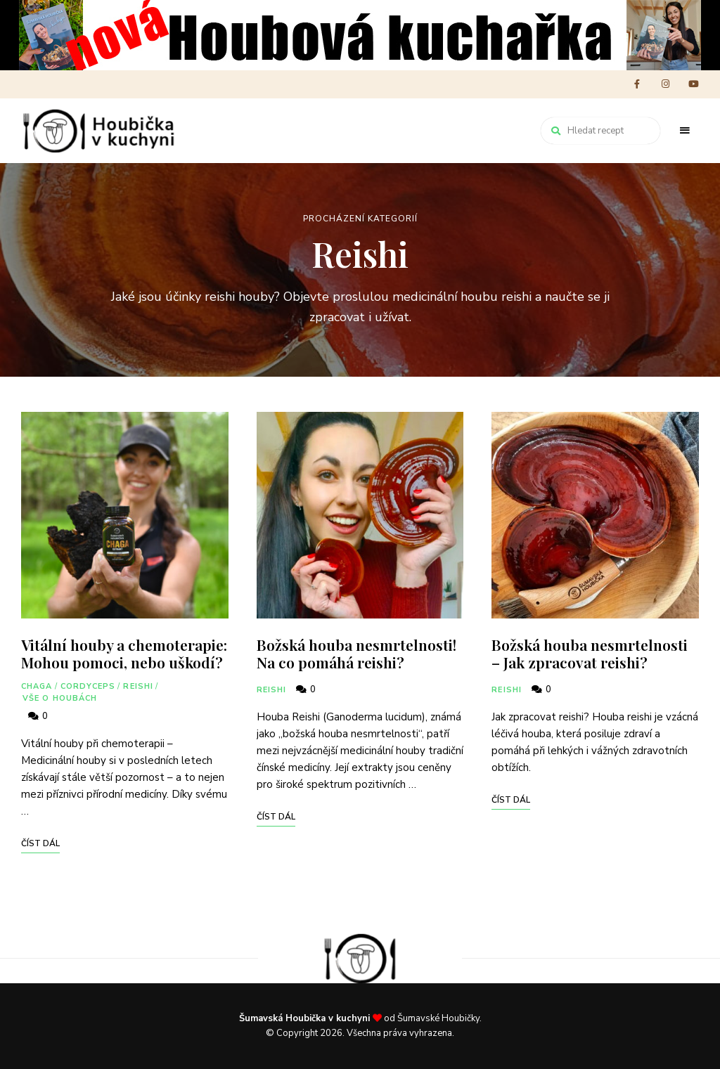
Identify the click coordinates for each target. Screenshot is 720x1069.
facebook (637, 84)
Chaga (37, 686)
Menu (685, 131)
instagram (665, 84)
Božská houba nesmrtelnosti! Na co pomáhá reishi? (356, 653)
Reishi (138, 686)
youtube (693, 84)
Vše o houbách (59, 698)
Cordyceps (88, 686)
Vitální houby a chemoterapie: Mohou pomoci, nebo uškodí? (124, 653)
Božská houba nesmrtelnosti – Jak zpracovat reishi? (589, 653)
